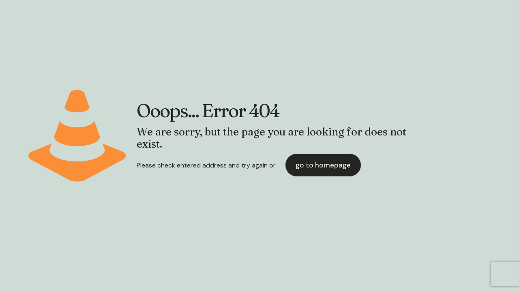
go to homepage (323, 165)
